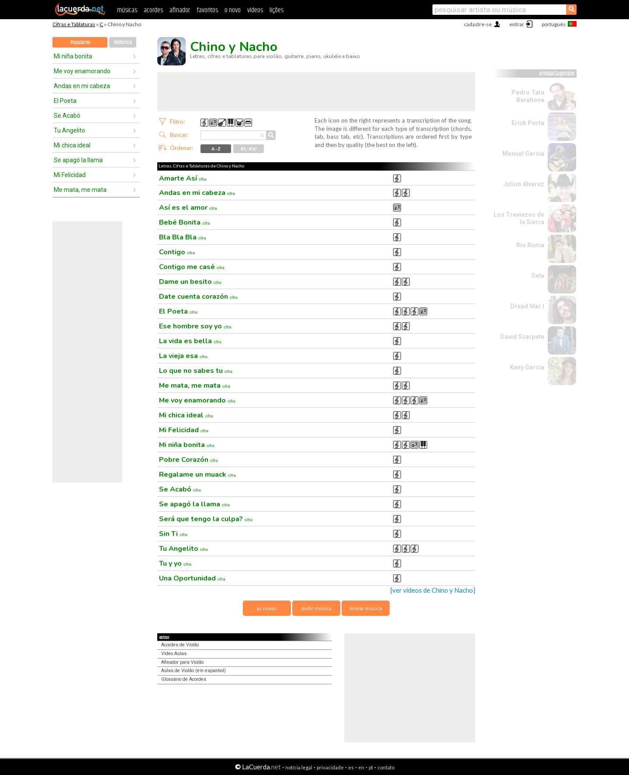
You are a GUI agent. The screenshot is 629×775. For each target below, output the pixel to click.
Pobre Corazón (188, 459)
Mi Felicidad (70, 174)
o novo (233, 10)
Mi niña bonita (73, 56)
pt (371, 767)
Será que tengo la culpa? (205, 519)
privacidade (330, 767)
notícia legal (298, 767)
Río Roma (530, 245)
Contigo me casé (192, 267)
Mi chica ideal (72, 145)
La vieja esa (183, 356)
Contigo (177, 252)
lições (276, 10)
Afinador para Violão (182, 662)
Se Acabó (67, 115)
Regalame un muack (197, 474)
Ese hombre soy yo (195, 326)
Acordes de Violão (180, 645)
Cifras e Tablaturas (73, 24)
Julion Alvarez (523, 184)
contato (385, 767)
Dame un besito (190, 282)
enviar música (365, 608)
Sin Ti (173, 534)
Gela (537, 275)
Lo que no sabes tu (195, 371)
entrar (516, 24)
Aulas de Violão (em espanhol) (193, 670)
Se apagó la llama (78, 160)
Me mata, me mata (80, 189)
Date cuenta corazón (198, 296)
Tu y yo (175, 563)
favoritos (207, 10)
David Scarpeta (522, 336)
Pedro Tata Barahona (527, 96)
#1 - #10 (249, 148)
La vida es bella (190, 341)
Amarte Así (183, 178)
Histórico (123, 42)
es (351, 767)
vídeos (255, 10)
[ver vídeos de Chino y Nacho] (433, 590)
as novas (267, 608)
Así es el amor (188, 207)
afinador (179, 10)
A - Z (215, 148)
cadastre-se (478, 24)
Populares (80, 42)
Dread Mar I (527, 306)
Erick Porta (527, 122)
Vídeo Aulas (174, 653)
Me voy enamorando (82, 71)
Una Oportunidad (192, 578)
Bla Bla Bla (182, 237)
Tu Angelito (69, 130)
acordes (153, 10)
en (361, 767)
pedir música (316, 608)
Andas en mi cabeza (82, 85)
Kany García (527, 367)
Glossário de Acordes (183, 679)
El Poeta (65, 100)
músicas (127, 10)
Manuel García (523, 153)
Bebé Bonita (184, 222)
